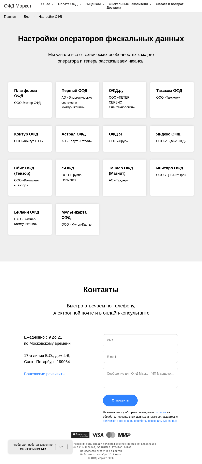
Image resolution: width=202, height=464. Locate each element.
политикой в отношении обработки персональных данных (140, 420)
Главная (10, 16)
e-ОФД (68, 168)
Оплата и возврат (169, 4)
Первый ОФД (74, 90)
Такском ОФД (169, 90)
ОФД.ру (116, 90)
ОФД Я (115, 134)
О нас (46, 4)
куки (43, 448)
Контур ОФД (26, 134)
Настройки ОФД (50, 16)
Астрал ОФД (74, 134)
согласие (161, 412)
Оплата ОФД (68, 4)
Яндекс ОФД (168, 134)
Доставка (114, 7)
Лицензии (94, 4)
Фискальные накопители (129, 4)
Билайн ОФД (26, 212)
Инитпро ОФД (169, 168)
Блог (27, 16)
